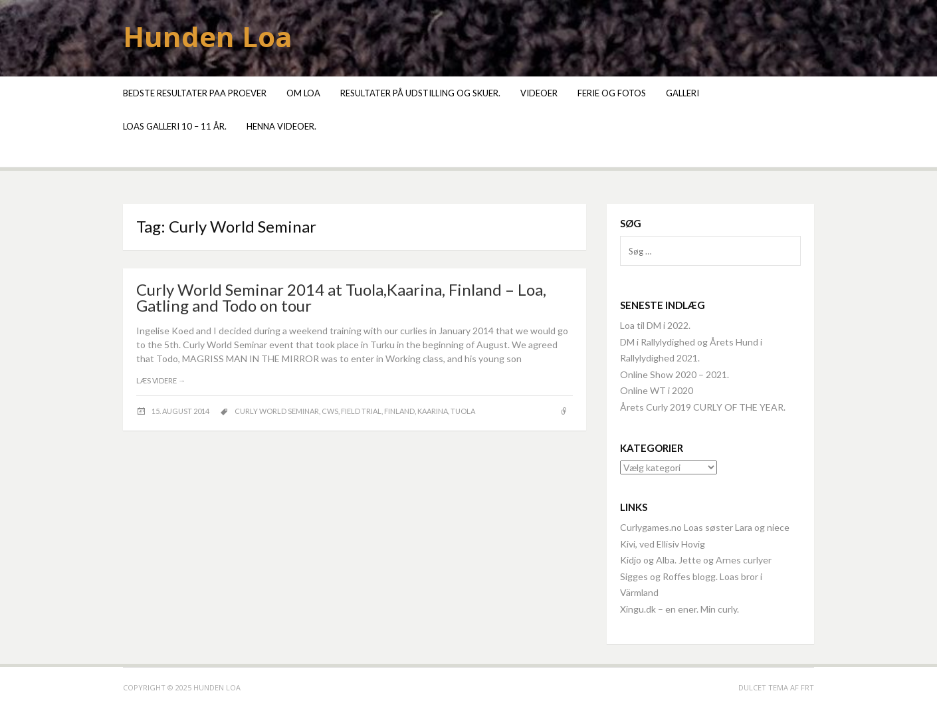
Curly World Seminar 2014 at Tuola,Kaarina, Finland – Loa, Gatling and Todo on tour (341, 297)
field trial (361, 411)
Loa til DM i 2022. (655, 325)
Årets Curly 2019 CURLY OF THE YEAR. (702, 407)
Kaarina (432, 411)
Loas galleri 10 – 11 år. (175, 126)
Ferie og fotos (611, 93)
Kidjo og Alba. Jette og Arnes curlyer (696, 559)
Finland (399, 411)
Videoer (539, 93)
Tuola (463, 411)
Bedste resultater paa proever (194, 93)
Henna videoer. (281, 126)
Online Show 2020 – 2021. (674, 374)
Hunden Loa (207, 36)
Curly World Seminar (277, 411)
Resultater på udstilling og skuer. (420, 93)
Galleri (682, 93)
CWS (330, 411)
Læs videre (160, 380)
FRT (807, 687)
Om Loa (303, 93)
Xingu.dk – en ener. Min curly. (679, 609)
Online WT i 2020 (656, 390)
